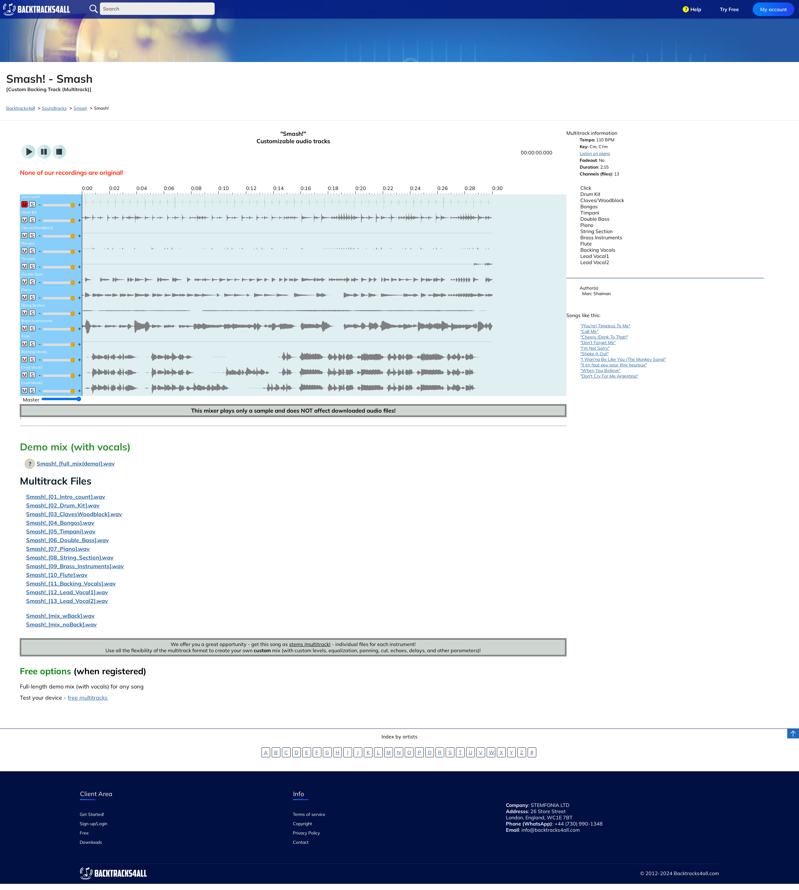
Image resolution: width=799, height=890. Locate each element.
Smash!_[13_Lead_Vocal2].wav (67, 600)
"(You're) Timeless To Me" (605, 326)
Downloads (91, 842)
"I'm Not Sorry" (594, 348)
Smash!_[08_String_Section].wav (70, 557)
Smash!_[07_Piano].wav (58, 548)
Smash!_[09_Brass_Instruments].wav (75, 566)
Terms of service (309, 814)
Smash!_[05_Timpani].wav (61, 531)
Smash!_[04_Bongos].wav (60, 522)
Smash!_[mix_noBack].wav (61, 624)
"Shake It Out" (594, 353)
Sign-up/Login (93, 823)
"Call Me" (589, 331)
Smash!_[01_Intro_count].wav (65, 496)
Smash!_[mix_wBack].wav (60, 615)
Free (84, 833)
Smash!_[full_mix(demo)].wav (76, 463)
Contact (301, 842)
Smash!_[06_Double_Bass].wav (67, 540)
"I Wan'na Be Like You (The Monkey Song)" (623, 359)
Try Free (729, 9)
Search (94, 9)
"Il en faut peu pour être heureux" (613, 365)
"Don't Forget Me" (598, 342)
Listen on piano (595, 153)
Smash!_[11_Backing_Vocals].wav (71, 583)
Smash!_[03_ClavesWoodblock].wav (74, 514)
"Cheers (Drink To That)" (604, 337)
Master (31, 399)
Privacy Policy (306, 833)
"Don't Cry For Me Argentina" (609, 376)
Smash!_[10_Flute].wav (56, 574)
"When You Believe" (600, 370)
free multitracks (88, 697)
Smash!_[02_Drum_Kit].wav (63, 505)
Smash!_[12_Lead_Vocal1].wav (67, 592)
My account (773, 9)
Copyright (302, 823)
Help (695, 9)
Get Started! (92, 814)
